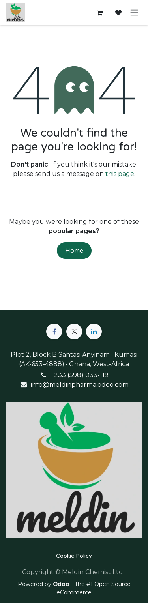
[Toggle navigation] (134, 13)
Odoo (62, 584)
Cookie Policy (74, 555)
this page (119, 174)
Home (74, 251)
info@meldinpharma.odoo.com (80, 384)
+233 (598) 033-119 (80, 375)
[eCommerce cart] (99, 13)
